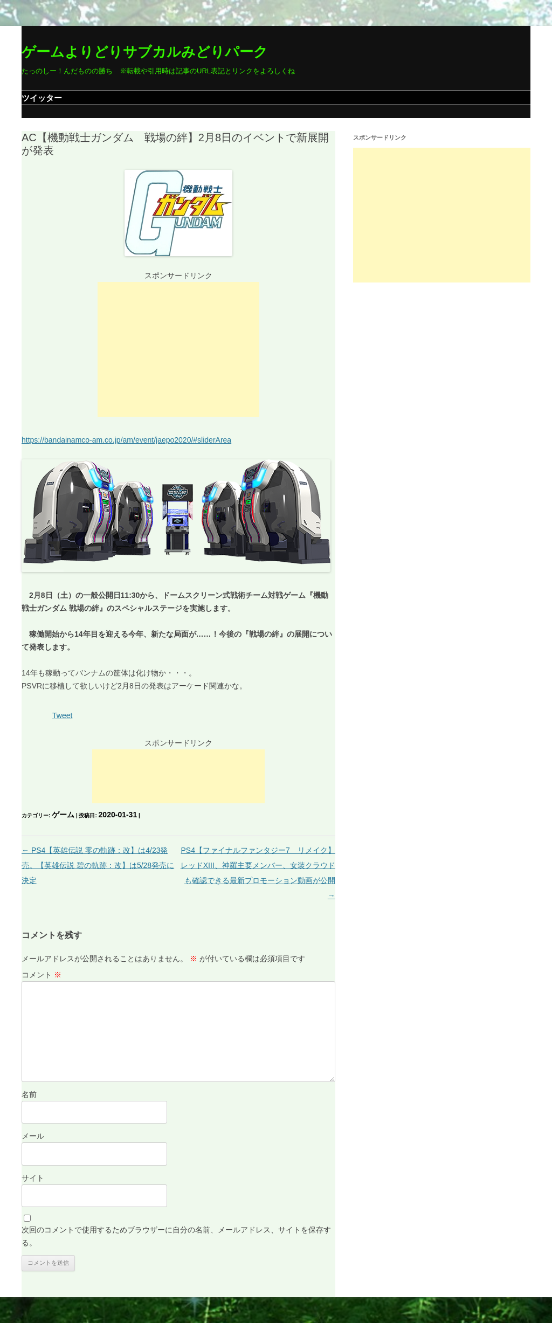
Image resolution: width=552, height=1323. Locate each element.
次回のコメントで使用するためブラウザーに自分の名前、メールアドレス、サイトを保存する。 (176, 1236)
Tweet (62, 715)
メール (33, 1136)
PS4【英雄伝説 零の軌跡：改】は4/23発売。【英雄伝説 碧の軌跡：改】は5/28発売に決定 (98, 865)
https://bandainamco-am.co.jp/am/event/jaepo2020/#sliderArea (126, 440)
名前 (29, 1094)
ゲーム (63, 814)
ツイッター (42, 97)
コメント (41, 974)
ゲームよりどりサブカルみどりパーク (145, 52)
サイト (33, 1178)
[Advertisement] (178, 349)
